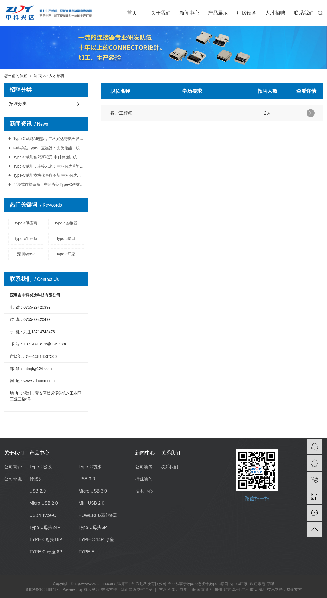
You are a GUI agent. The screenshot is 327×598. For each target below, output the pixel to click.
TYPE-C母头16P (46, 539)
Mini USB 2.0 (91, 503)
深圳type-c (26, 254)
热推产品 (145, 589)
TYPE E (86, 551)
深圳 (262, 589)
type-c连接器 (66, 223)
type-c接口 (66, 238)
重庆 (254, 589)
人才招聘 (275, 13)
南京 (201, 589)
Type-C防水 (90, 466)
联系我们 (304, 13)
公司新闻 (144, 466)
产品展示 (218, 13)
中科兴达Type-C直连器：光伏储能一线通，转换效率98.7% (48, 148)
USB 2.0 (38, 491)
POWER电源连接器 (98, 515)
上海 (192, 589)
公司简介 (13, 466)
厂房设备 (246, 13)
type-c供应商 (26, 223)
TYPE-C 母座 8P (46, 551)
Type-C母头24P (45, 527)
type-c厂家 (66, 254)
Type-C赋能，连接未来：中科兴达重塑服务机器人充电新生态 (48, 166)
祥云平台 (91, 589)
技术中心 (144, 491)
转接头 (36, 479)
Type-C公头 (41, 466)
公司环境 (13, 479)
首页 (132, 13)
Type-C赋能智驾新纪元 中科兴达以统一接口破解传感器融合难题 (48, 157)
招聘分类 (18, 103)
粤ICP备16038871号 (42, 589)
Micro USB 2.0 (44, 503)
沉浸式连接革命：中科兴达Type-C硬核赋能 (48, 184)
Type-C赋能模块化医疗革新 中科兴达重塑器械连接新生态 (48, 175)
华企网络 (128, 589)
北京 (227, 589)
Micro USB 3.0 (93, 491)
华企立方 (294, 589)
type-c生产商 (26, 238)
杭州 (218, 589)
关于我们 (161, 13)
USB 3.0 (87, 479)
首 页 (37, 75)
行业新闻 (144, 479)
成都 (183, 589)
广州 (245, 589)
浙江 (209, 589)
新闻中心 (189, 13)
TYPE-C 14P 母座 (96, 539)
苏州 (236, 589)
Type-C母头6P (93, 527)
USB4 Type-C (43, 515)
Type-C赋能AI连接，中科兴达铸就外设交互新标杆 (48, 138)
